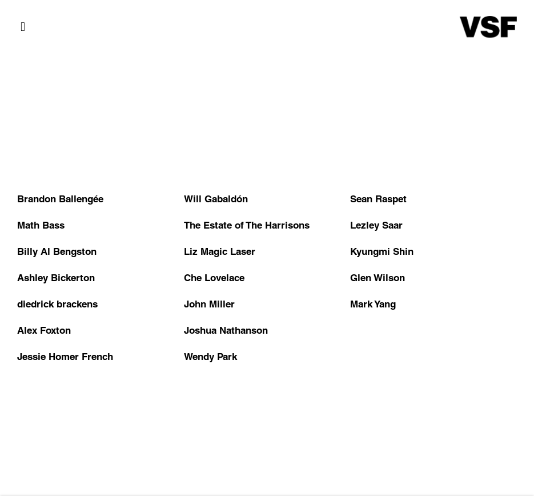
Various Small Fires (488, 27)
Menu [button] (25, 26)
